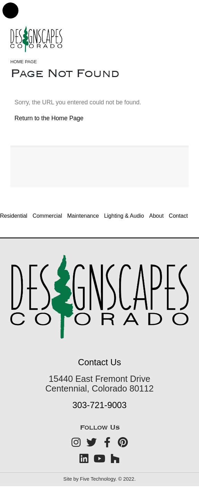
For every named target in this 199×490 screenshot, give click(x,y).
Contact (178, 216)
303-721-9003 (100, 405)
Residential (13, 216)
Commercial (47, 216)
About (156, 216)
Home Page (23, 61)
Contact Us (99, 362)
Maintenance (83, 216)
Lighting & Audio (124, 216)
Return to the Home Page (49, 118)
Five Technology (97, 479)
